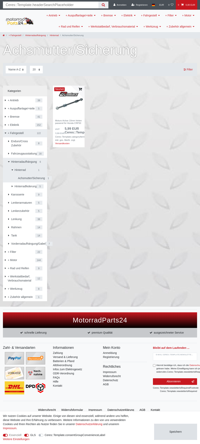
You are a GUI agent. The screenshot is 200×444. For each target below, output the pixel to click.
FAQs (56, 377)
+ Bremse (107, 15)
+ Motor (186, 15)
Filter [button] (188, 69)
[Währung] (161, 5)
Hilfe (55, 381)
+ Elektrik (127, 15)
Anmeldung (110, 352)
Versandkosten (62, 143)
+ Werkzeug (150, 26)
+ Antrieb (51, 15)
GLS (33, 435)
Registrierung (111, 357)
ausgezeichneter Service (169, 332)
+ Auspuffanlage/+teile (79, 15)
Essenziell (15, 435)
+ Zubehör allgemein (178, 26)
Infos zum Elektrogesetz (67, 369)
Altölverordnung (62, 365)
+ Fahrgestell (149, 15)
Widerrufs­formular (72, 409)
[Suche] (103, 5)
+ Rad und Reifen (69, 26)
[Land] (153, 5)
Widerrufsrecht (112, 376)
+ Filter (169, 15)
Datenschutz (110, 380)
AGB (106, 384)
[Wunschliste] (171, 5)
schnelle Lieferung (35, 332)
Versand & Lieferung (65, 357)
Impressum (109, 372)
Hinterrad (54, 35)
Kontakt (57, 385)
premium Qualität (102, 332)
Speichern (175, 431)
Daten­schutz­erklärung (120, 409)
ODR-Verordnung (63, 373)
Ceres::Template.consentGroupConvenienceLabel (75, 435)
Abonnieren (180, 381)
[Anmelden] (120, 5)
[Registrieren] (139, 5)
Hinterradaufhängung (35, 35)
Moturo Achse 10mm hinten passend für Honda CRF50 (68, 121)
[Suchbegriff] (50, 5)
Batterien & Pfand (63, 361)
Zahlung (58, 352)
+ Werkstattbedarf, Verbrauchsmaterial (111, 26)
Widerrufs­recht (47, 409)
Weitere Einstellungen (16, 439)
